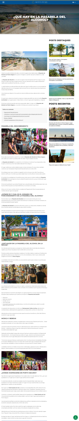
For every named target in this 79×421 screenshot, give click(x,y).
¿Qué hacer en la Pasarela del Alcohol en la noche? (17, 116)
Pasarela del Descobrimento (11, 112)
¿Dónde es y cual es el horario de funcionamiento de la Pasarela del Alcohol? (23, 114)
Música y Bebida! (8, 118)
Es (74, 2)
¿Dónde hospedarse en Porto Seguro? (13, 120)
